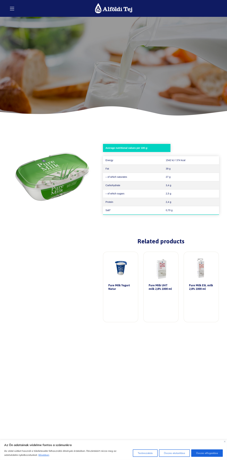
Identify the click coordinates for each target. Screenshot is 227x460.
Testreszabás (145, 453)
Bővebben (43, 454)
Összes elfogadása (207, 453)
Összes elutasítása (174, 453)
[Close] (224, 441)
